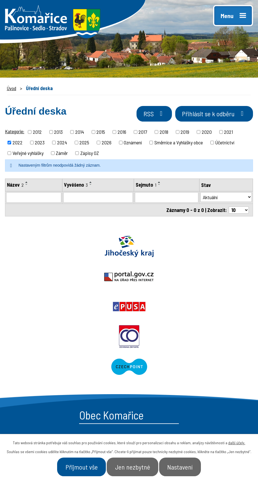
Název (15, 185)
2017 (142, 133)
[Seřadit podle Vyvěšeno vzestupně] (91, 183)
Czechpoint (193, 278)
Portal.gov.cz (129, 248)
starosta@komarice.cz (51, 353)
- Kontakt (207, 385)
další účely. (236, 441)
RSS (148, 115)
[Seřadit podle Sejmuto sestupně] (159, 185)
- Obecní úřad (153, 366)
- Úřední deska (155, 376)
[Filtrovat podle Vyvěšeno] (98, 198)
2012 (37, 133)
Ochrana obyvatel (64, 278)
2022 (18, 143)
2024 (62, 143)
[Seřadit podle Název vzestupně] (27, 183)
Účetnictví (224, 143)
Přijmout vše (78, 466)
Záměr (62, 154)
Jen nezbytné (132, 466)
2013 (58, 133)
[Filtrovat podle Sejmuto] (166, 198)
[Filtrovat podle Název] (33, 198)
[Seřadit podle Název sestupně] (27, 185)
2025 (84, 143)
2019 (185, 133)
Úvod (11, 88)
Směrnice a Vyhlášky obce (178, 143)
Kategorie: (14, 132)
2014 (79, 133)
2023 (40, 143)
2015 (100, 133)
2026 (106, 143)
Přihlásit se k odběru (212, 115)
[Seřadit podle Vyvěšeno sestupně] (91, 185)
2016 (122, 133)
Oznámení (133, 143)
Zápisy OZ (89, 154)
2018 (164, 133)
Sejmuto (146, 185)
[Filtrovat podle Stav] (226, 198)
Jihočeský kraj (43, 248)
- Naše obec (209, 366)
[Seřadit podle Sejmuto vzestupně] (159, 183)
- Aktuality (149, 385)
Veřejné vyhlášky (28, 154)
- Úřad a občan (213, 376)
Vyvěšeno (76, 185)
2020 (207, 133)
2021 (228, 133)
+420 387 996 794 (44, 365)
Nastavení (184, 466)
